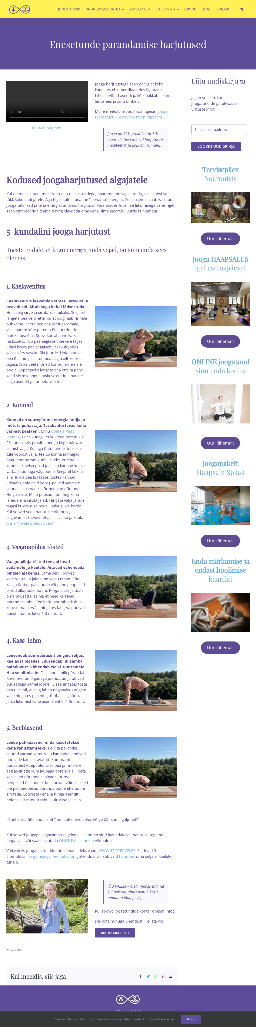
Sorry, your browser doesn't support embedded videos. (47, 101)
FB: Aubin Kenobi (47, 127)
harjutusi (127, 856)
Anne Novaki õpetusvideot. (30, 523)
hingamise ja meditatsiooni (51, 856)
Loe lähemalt (166, 1019)
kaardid (220, 567)
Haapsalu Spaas (220, 465)
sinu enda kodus (220, 363)
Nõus (191, 1019)
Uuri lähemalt (220, 236)
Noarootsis (220, 171)
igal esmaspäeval (220, 261)
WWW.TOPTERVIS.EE (117, 850)
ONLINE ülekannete (76, 840)
